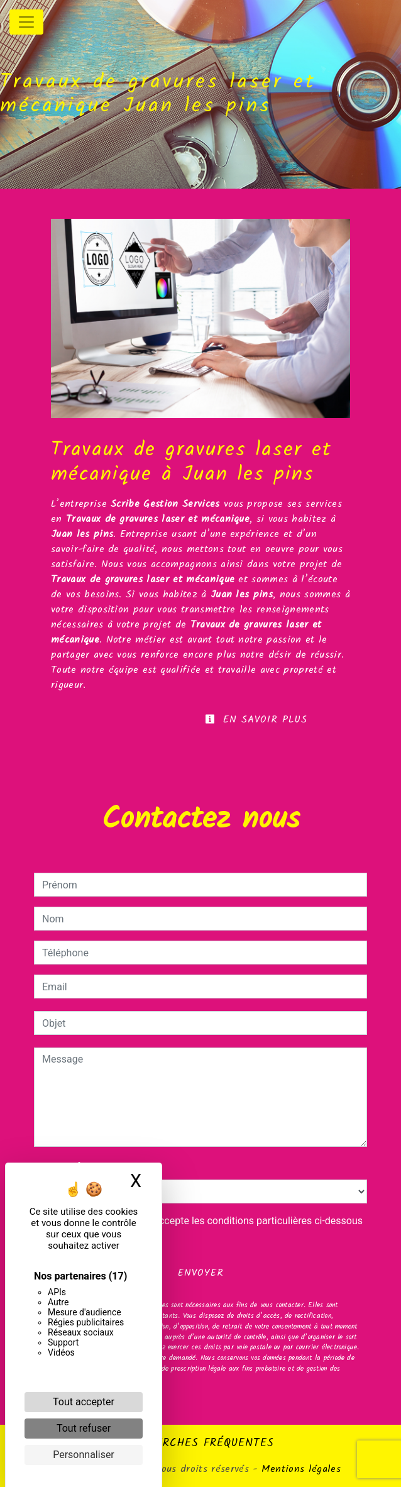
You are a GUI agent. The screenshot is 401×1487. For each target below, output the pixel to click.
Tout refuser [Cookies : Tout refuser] (84, 1428)
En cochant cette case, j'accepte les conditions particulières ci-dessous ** (205, 1228)
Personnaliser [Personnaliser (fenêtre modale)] (83, 1455)
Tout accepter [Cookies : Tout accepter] (83, 1402)
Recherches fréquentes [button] (200, 1443)
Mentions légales (299, 1469)
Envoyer (201, 1273)
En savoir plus (256, 719)
